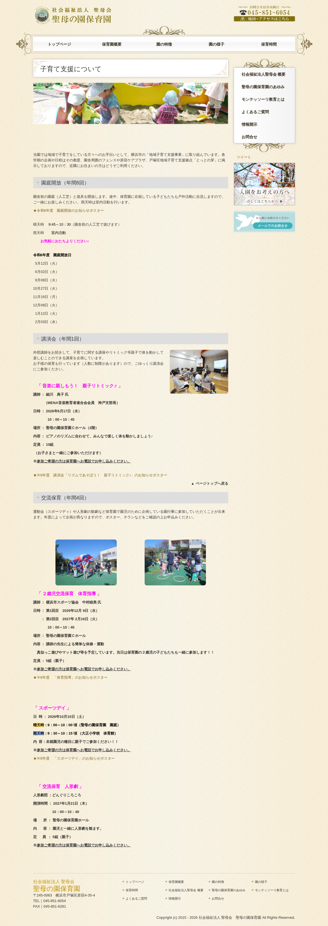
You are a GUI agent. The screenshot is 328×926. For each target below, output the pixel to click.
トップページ (59, 44)
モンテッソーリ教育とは (263, 99)
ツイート (244, 157)
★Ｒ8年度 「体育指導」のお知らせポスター (72, 677)
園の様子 (216, 44)
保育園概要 (112, 44)
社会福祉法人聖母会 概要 (264, 74)
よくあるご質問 (255, 112)
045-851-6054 (54, 901)
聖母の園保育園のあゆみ (263, 87)
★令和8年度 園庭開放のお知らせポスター (68, 210)
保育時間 (269, 44)
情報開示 (249, 124)
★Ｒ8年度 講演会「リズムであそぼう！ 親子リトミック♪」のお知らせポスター (100, 475)
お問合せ (249, 137)
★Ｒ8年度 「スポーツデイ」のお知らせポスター (74, 758)
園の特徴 (164, 44)
